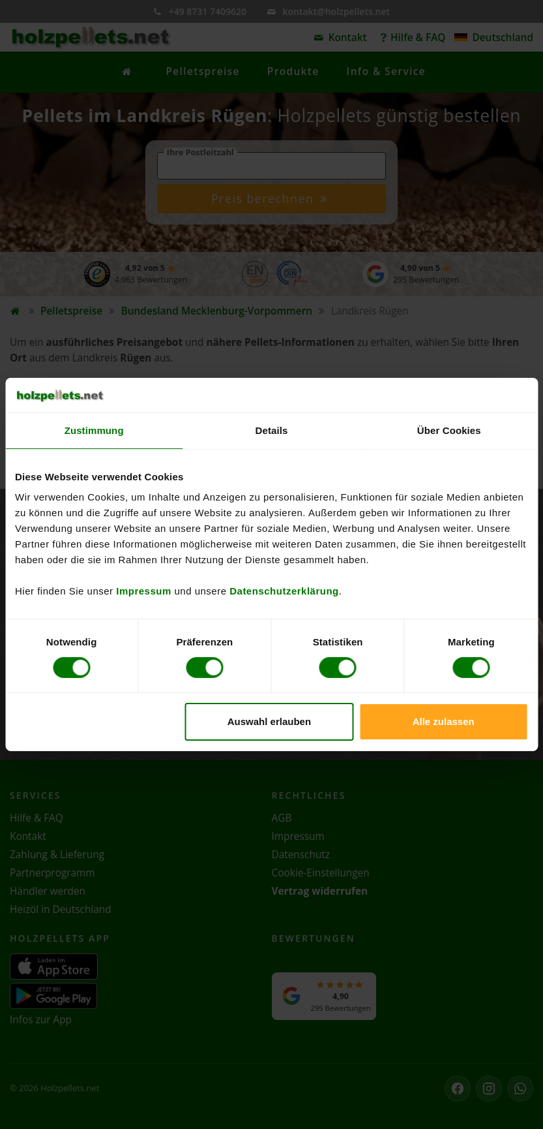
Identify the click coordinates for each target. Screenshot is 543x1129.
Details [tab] (272, 429)
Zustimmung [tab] (94, 429)
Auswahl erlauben (269, 721)
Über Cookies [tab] (449, 429)
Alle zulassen (444, 721)
